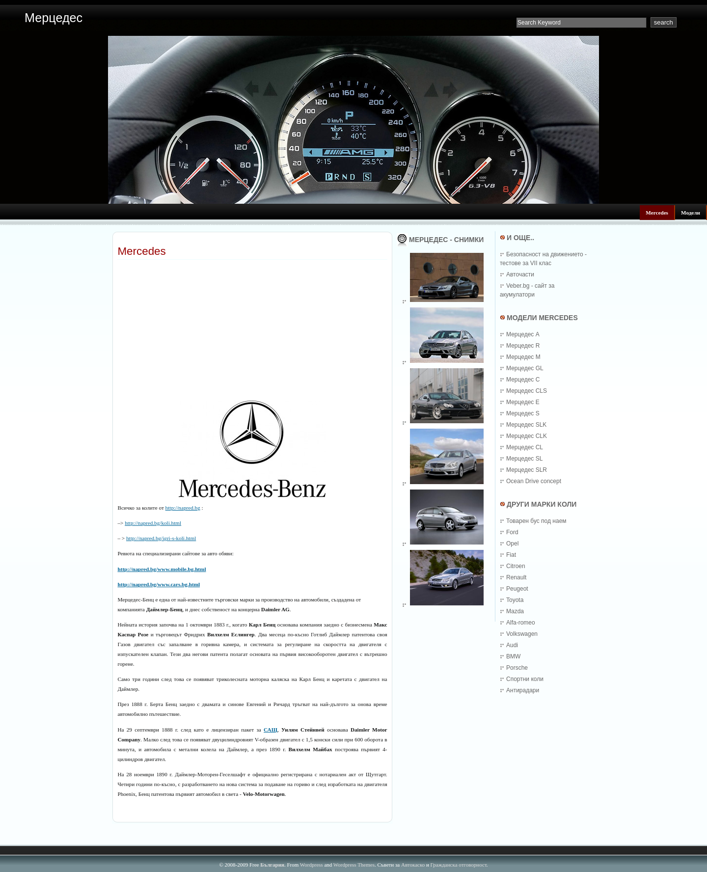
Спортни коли (525, 679)
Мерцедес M (523, 357)
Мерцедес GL (525, 368)
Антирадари (522, 690)
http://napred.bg (182, 508)
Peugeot (517, 588)
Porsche (517, 667)
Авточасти (520, 274)
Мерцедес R (523, 345)
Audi (512, 645)
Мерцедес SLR (526, 469)
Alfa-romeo (520, 622)
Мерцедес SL (524, 458)
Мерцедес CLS (526, 390)
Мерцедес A (523, 334)
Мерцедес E (523, 402)
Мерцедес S (523, 413)
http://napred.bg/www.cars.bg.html (158, 584)
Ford (512, 532)
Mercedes (657, 213)
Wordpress (311, 865)
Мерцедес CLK (526, 436)
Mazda (515, 611)
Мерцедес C (523, 379)
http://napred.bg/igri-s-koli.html (161, 538)
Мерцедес (53, 18)
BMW (513, 656)
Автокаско (413, 865)
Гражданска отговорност (459, 865)
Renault (516, 577)
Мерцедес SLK (526, 424)
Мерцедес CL (524, 447)
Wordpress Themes (354, 865)
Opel (512, 543)
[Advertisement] (232, 263)
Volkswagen (522, 633)
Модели (690, 213)
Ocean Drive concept (533, 481)
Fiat (511, 554)
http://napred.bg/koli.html (153, 523)
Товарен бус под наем (536, 521)
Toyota (514, 600)
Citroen (515, 566)
